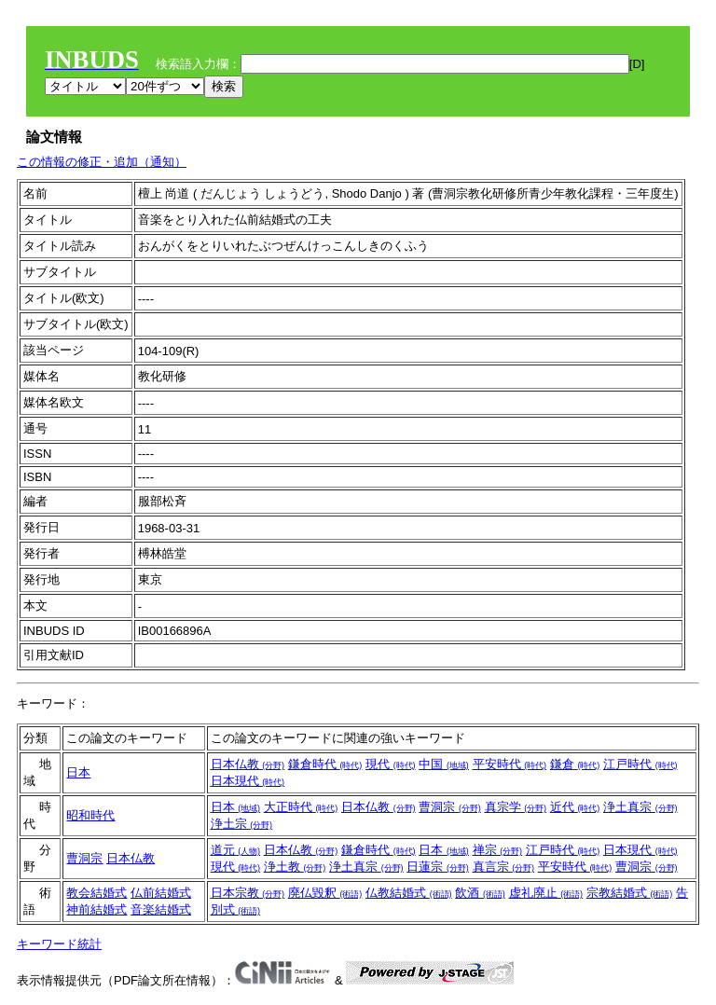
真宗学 (516, 807)
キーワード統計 (59, 944)
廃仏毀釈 (325, 893)
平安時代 (510, 764)
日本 (78, 772)
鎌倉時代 (325, 764)
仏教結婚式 (408, 893)
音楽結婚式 (161, 909)
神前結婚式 (96, 909)
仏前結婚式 (161, 893)
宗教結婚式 (629, 893)
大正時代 (301, 807)
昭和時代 (90, 815)
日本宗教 (248, 893)
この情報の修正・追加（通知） (101, 162)
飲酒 (480, 893)
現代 (390, 764)
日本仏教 (248, 764)
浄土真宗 (640, 807)
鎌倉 (575, 764)
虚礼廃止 (546, 893)
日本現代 (248, 781)
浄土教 (295, 867)
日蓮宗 (437, 867)
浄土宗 (242, 824)
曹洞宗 (450, 807)
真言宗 (504, 867)
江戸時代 (640, 764)
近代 (575, 807)
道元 (236, 850)
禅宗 (498, 850)
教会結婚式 (96, 893)
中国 (444, 764)
